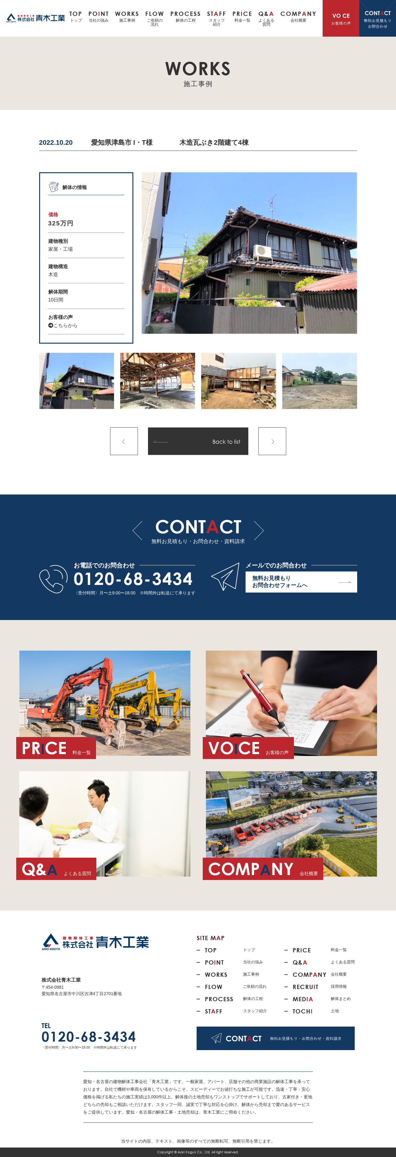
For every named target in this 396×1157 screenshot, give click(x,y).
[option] (249, 253)
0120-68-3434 (134, 578)
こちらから (63, 325)
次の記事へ (272, 441)
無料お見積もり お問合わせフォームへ (301, 582)
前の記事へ (124, 441)
